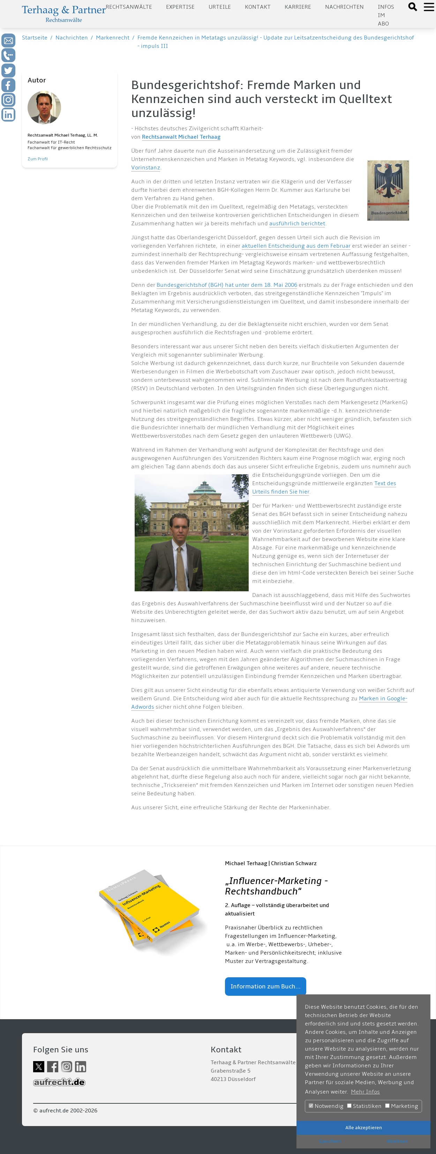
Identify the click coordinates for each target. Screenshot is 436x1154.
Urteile (220, 6)
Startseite (34, 37)
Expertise (180, 6)
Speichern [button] (330, 1141)
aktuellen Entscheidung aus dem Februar (296, 245)
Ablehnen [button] (397, 1141)
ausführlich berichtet (297, 223)
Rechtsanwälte (129, 6)
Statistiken (364, 1106)
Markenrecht (112, 37)
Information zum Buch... (266, 986)
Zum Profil (38, 159)
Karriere (298, 6)
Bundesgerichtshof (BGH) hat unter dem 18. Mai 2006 (227, 285)
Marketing (401, 1106)
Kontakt (258, 6)
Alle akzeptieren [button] (363, 1128)
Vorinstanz (145, 167)
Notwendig (326, 1106)
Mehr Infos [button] (365, 1091)
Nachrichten (344, 6)
